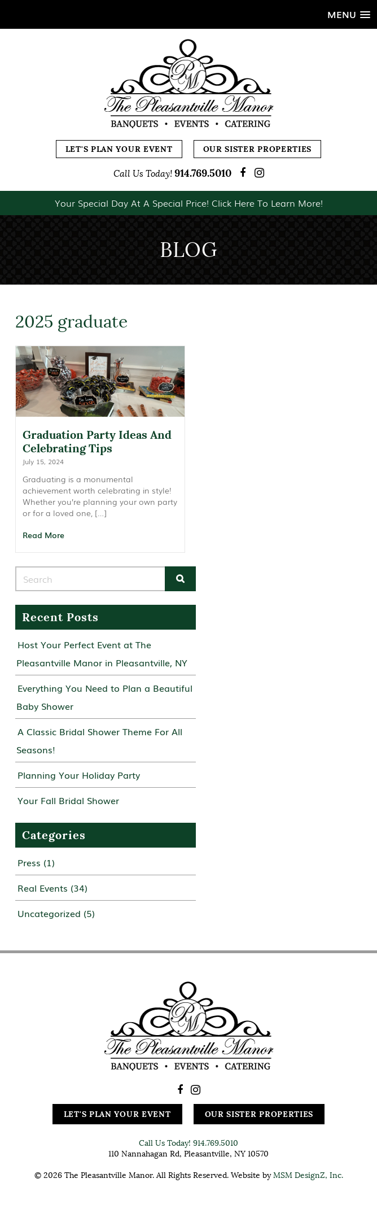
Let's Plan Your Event (119, 149)
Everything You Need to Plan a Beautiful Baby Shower (104, 697)
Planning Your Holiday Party (78, 775)
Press (29, 862)
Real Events (42, 887)
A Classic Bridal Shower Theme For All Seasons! (99, 740)
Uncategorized (49, 913)
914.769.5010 (202, 173)
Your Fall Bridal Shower (68, 800)
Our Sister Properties (257, 149)
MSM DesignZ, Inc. (308, 1175)
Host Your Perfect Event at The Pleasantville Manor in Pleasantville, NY (101, 653)
